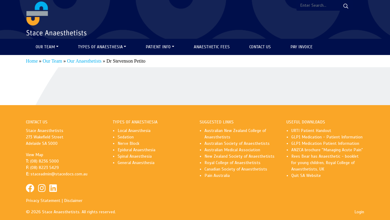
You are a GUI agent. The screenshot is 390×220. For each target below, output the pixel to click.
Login (359, 212)
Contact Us (260, 47)
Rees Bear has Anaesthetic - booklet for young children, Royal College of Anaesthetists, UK (325, 163)
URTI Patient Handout (311, 130)
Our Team (45, 47)
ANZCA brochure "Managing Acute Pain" (327, 149)
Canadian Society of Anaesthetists (235, 169)
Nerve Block (128, 143)
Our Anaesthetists (84, 61)
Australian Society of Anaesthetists (237, 143)
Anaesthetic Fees (212, 47)
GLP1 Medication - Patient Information (327, 137)
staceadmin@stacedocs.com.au (58, 174)
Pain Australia (217, 175)
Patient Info (158, 47)
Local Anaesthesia (134, 130)
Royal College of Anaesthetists (232, 162)
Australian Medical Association (232, 149)
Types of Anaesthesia (100, 47)
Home (32, 61)
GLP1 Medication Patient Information (325, 143)
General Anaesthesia (136, 162)
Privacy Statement (43, 200)
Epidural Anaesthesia (136, 149)
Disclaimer (73, 200)
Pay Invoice (301, 47)
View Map (34, 154)
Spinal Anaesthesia (135, 156)
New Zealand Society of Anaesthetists (239, 156)
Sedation (126, 137)
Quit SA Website (306, 175)
